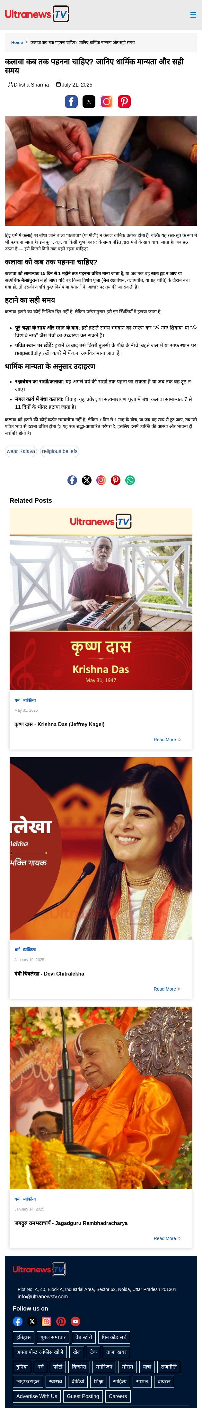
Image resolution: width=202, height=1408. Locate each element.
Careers (118, 1396)
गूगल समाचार (53, 1337)
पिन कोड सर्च (114, 1337)
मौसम (127, 1367)
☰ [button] (193, 15)
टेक (93, 1352)
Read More (167, 739)
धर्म (17, 700)
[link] (106, 101)
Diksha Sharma (28, 84)
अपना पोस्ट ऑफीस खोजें (39, 1352)
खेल (77, 1352)
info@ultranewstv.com (43, 1296)
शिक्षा (98, 1381)
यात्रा (147, 1367)
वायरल (164, 1381)
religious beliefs (59, 451)
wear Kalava (21, 451)
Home (17, 42)
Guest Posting (83, 1396)
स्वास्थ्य (55, 1381)
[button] (71, 101)
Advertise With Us (36, 1396)
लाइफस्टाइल (28, 1381)
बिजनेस (79, 1367)
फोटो (57, 1367)
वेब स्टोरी (83, 1337)
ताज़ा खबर (116, 1352)
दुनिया (22, 1367)
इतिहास (23, 1337)
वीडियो (78, 1381)
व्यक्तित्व (29, 700)
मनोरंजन (104, 1367)
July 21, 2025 (73, 84)
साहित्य (120, 1381)
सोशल (142, 1381)
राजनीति (169, 1367)
